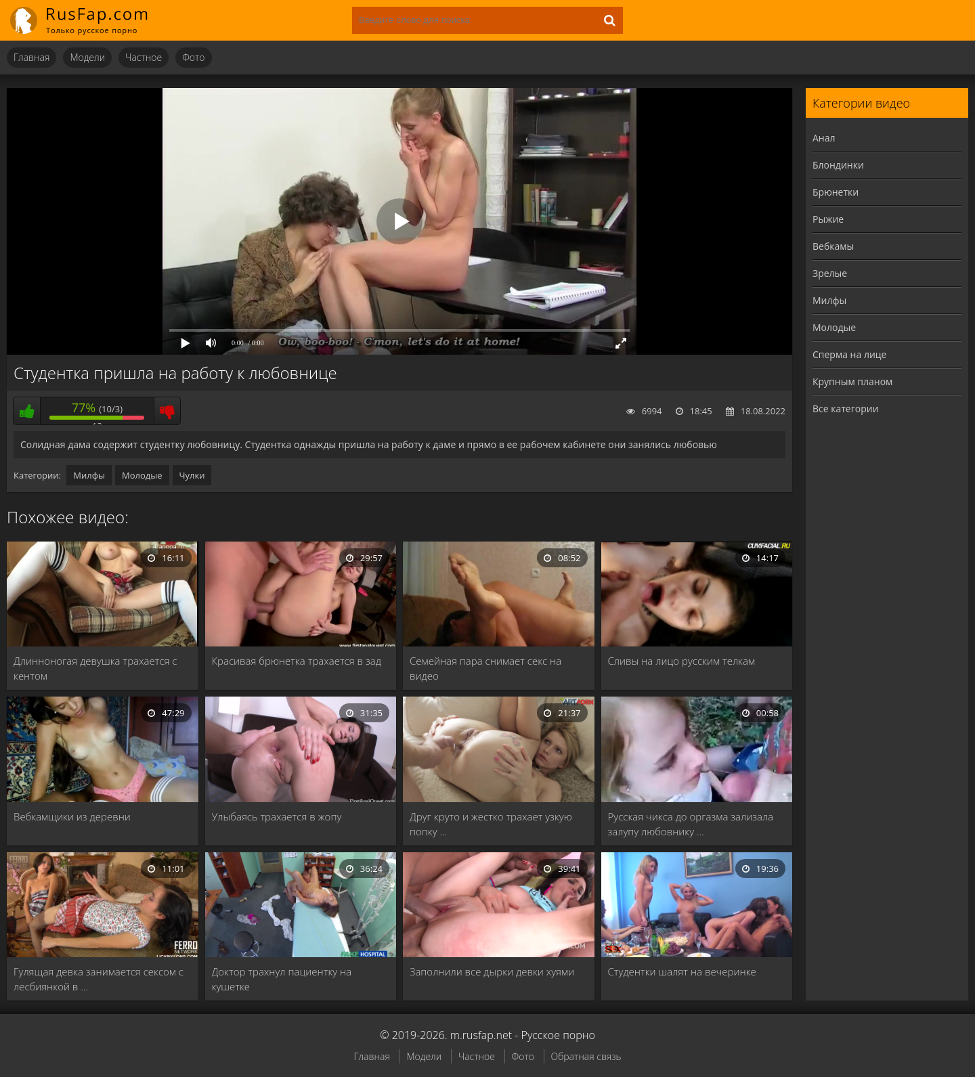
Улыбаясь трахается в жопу (277, 816)
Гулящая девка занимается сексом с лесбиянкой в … (98, 979)
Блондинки (838, 164)
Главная (31, 57)
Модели (87, 57)
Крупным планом (852, 381)
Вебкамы (833, 246)
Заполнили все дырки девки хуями (492, 971)
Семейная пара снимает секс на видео (485, 668)
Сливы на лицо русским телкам (682, 660)
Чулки (192, 475)
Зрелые (829, 273)
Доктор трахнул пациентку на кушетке (282, 979)
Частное (143, 57)
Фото (193, 57)
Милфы (89, 475)
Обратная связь (586, 1056)
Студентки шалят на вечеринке (682, 971)
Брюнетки (835, 191)
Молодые (142, 475)
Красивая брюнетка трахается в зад (296, 660)
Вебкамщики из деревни (72, 816)
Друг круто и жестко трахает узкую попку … (491, 824)
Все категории (845, 408)
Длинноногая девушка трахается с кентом (95, 668)
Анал (824, 137)
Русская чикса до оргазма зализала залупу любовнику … (691, 824)
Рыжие (828, 219)
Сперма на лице (849, 354)
